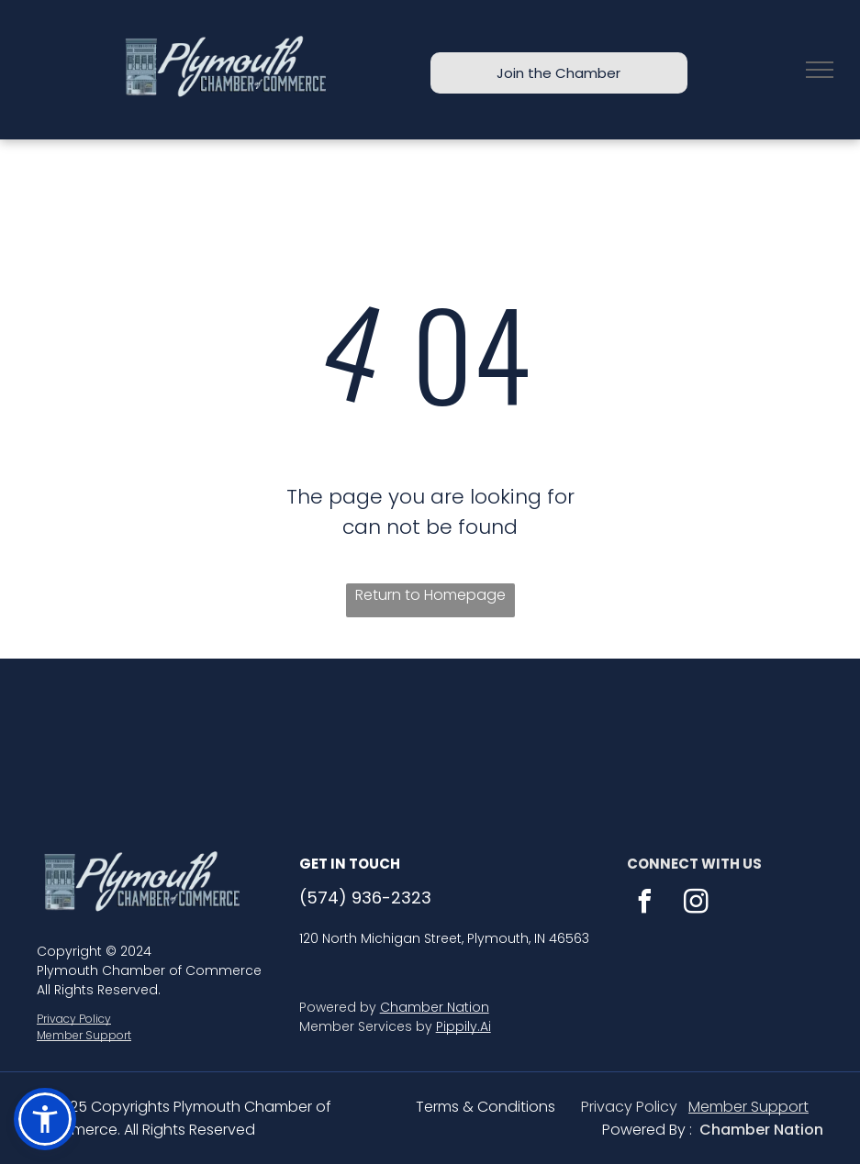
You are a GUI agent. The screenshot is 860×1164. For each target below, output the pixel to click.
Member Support (84, 1035)
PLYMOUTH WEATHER (430, 727)
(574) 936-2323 (365, 897)
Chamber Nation (434, 1007)
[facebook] (645, 904)
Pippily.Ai (463, 1026)
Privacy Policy (74, 1018)
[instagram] (696, 904)
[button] (45, 1119)
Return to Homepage (430, 594)
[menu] (819, 70)
